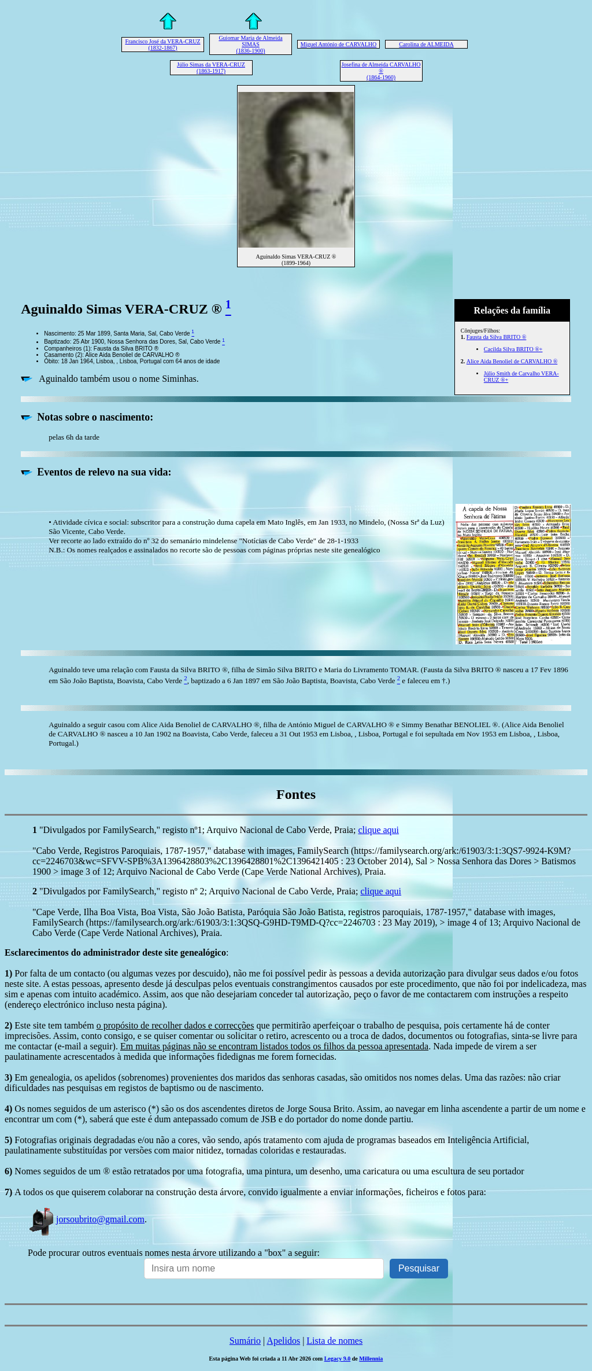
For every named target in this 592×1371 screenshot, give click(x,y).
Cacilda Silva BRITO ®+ (513, 349)
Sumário (245, 1341)
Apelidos (283, 1341)
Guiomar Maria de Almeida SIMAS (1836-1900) (250, 44)
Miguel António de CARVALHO (339, 44)
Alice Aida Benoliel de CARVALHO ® (512, 361)
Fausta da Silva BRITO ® (497, 337)
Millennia (371, 1358)
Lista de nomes (334, 1341)
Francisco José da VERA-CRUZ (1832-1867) (162, 44)
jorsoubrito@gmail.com (86, 1219)
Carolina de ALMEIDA (426, 44)
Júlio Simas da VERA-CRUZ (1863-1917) (211, 67)
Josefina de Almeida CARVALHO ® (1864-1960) (380, 70)
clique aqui (378, 830)
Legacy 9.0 (337, 1358)
